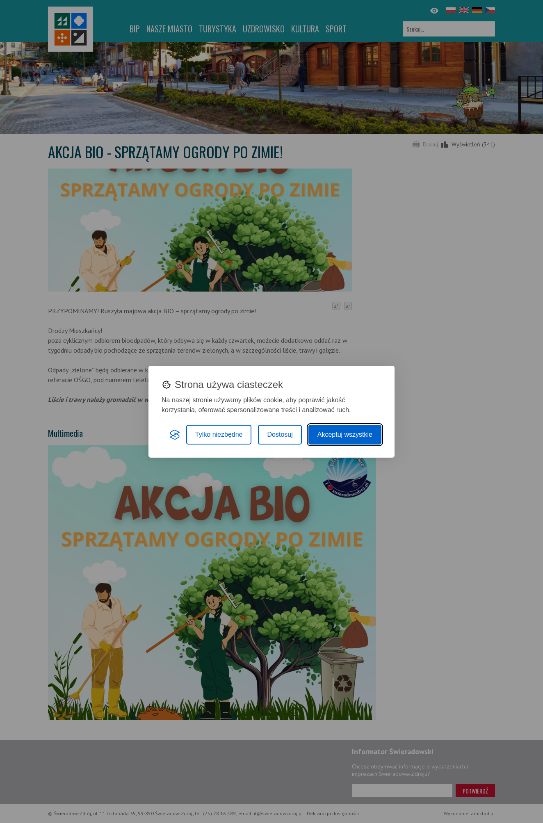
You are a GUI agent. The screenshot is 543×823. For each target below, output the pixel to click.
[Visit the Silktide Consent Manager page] (175, 435)
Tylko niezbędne (219, 434)
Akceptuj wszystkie (344, 434)
